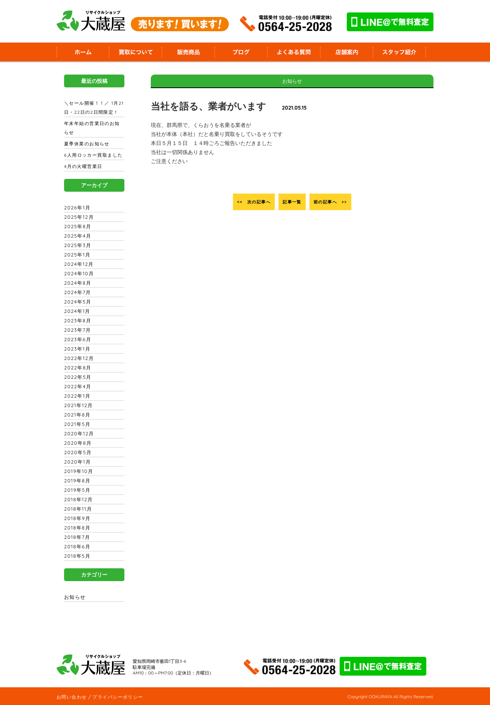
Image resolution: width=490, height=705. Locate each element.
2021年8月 (76, 414)
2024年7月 (76, 292)
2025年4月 (76, 235)
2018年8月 (76, 527)
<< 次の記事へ (244, 201)
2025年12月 (77, 217)
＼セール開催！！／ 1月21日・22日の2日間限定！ (92, 107)
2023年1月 (76, 348)
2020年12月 (78, 433)
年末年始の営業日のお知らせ (93, 128)
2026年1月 (76, 207)
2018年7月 (76, 537)
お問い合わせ (71, 697)
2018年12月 (77, 499)
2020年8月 (77, 442)
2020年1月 (76, 461)
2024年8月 (76, 282)
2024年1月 (76, 311)
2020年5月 (77, 452)
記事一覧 (292, 201)
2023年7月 (76, 330)
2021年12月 (77, 405)
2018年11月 (76, 508)
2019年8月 (76, 480)
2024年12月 (77, 264)
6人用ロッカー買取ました (92, 155)
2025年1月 (76, 254)
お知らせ (74, 597)
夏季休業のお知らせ (86, 144)
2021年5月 (76, 424)
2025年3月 (76, 245)
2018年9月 (76, 518)
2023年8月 (76, 320)
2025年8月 (76, 226)
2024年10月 (78, 273)
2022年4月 (76, 386)
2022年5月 (76, 377)
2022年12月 (78, 358)
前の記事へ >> (340, 201)
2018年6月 (76, 546)
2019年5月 (76, 490)
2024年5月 (76, 301)
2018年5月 (76, 555)
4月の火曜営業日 (82, 166)
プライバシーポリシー (116, 697)
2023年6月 (76, 339)
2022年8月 (76, 367)
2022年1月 (76, 395)
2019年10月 (77, 471)
